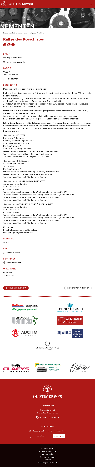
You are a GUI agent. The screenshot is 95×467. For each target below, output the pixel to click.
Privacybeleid (47, 454)
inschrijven (59, 436)
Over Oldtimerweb (47, 410)
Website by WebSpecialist (47, 463)
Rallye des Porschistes (37, 33)
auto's (5, 242)
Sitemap (47, 460)
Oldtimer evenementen (20, 33)
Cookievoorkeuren (47, 457)
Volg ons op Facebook (49, 417)
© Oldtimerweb (47, 448)
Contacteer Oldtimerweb (47, 413)
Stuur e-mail (8, 275)
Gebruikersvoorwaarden (47, 451)
